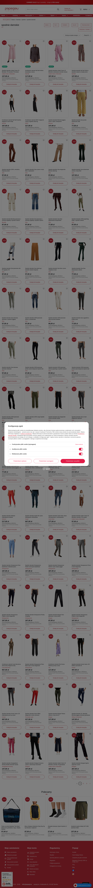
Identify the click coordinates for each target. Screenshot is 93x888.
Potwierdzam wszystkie (73, 461)
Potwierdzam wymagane (46, 461)
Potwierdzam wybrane (19, 461)
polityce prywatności (26, 433)
